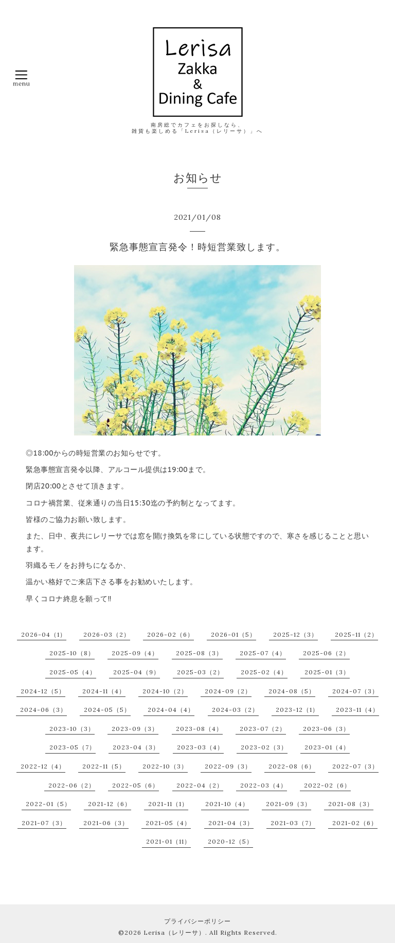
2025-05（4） (72, 672)
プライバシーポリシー (197, 921)
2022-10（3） (165, 766)
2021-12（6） (109, 804)
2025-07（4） (263, 653)
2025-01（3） (327, 672)
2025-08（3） (199, 653)
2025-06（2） (326, 653)
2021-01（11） (168, 841)
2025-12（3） (295, 634)
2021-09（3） (288, 804)
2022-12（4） (43, 766)
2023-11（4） (357, 709)
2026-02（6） (170, 634)
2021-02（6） (355, 823)
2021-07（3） (44, 823)
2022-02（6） (327, 785)
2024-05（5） (107, 709)
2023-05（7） (72, 747)
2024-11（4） (103, 691)
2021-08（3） (350, 804)
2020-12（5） (230, 841)
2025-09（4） (135, 653)
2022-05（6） (135, 785)
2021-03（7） (293, 823)
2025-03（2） (200, 672)
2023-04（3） (136, 747)
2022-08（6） (291, 766)
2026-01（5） (233, 634)
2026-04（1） (43, 634)
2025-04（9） (136, 672)
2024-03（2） (235, 709)
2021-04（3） (231, 823)
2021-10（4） (227, 804)
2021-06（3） (106, 823)
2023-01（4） (327, 747)
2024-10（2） (165, 691)
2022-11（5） (103, 766)
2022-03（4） (263, 785)
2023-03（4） (200, 747)
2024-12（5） (43, 691)
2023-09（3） (135, 728)
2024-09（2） (228, 691)
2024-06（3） (43, 709)
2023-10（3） (72, 728)
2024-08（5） (291, 691)
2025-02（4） (264, 672)
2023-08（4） (199, 728)
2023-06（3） (326, 728)
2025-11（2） (356, 634)
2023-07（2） (263, 728)
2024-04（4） (171, 709)
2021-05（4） (168, 823)
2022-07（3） (355, 766)
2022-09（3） (228, 766)
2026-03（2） (106, 634)
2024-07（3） (355, 691)
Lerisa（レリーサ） (174, 932)
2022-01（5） (48, 804)
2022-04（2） (199, 785)
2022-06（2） (71, 785)
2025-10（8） (72, 653)
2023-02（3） (264, 747)
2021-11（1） (168, 804)
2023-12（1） (297, 709)
